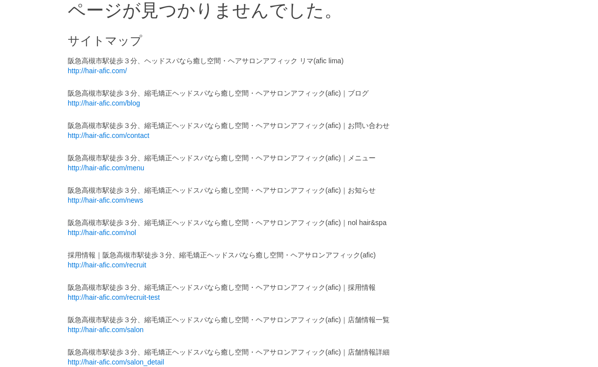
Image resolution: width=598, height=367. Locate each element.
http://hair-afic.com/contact (108, 135)
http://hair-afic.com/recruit (107, 265)
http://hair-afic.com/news (105, 200)
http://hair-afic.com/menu (106, 168)
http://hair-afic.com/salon (106, 330)
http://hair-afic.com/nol (102, 233)
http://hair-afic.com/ (97, 71)
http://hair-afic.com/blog (104, 103)
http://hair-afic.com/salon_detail (116, 362)
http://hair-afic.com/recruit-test (114, 297)
